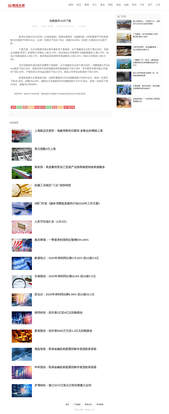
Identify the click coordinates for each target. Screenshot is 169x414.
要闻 (19, 107)
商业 (133, 4)
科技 (43, 107)
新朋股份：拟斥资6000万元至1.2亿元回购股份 (63, 330)
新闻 (70, 4)
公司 (157, 4)
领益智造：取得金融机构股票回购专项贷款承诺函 (65, 349)
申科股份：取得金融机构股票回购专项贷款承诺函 (65, 367)
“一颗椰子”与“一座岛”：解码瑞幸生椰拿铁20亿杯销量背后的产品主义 (146, 62)
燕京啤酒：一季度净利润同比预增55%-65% (61, 239)
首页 (13, 107)
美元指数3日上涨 (45, 149)
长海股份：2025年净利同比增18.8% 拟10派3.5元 (65, 276)
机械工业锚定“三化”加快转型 (52, 185)
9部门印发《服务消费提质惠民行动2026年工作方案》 (67, 203)
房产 (149, 4)
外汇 (94, 4)
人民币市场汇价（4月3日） (51, 221)
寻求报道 (99, 404)
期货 (109, 4)
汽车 (141, 4)
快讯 (78, 4)
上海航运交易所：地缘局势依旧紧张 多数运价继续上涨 (68, 130)
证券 (35, 26)
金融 (125, 4)
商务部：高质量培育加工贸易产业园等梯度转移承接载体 (69, 167)
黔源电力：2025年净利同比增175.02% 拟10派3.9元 (66, 258)
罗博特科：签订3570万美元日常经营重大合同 (62, 385)
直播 (72, 107)
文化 (54, 107)
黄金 (102, 4)
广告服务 (77, 404)
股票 (86, 4)
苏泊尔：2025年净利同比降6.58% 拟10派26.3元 (64, 294)
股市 (25, 107)
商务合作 (88, 404)
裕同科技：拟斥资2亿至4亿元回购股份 (58, 312)
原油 (117, 4)
